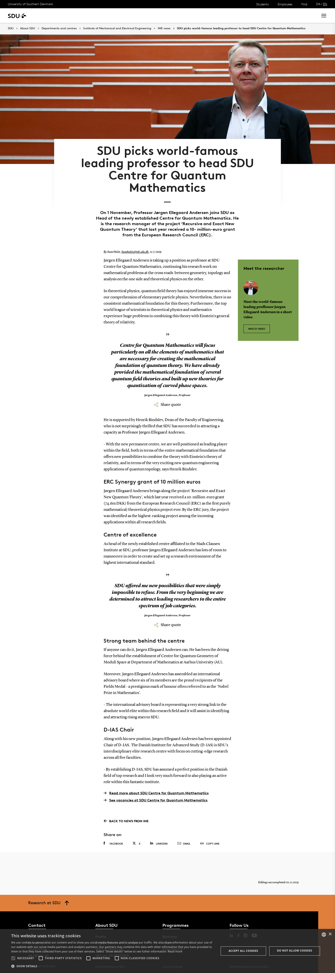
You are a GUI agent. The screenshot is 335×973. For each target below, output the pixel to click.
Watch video (256, 327)
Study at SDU (49, 15)
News (91, 15)
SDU (11, 28)
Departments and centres (59, 28)
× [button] (330, 934)
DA (318, 4)
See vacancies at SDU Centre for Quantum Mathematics (155, 798)
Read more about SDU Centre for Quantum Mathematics (156, 791)
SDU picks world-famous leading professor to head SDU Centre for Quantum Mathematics (241, 28)
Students (262, 4)
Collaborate (112, 15)
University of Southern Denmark (30, 4)
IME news (164, 28)
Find (304, 4)
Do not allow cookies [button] (294, 950)
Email (183, 842)
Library (133, 15)
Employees (285, 4)
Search (306, 15)
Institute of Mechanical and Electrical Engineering (117, 28)
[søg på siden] (275, 15)
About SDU (153, 15)
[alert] (167, 951)
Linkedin (159, 841)
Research (73, 15)
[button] (13, 958)
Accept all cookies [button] (243, 951)
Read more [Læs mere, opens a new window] (175, 951)
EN (325, 4)
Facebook (113, 841)
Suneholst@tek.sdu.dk (135, 250)
